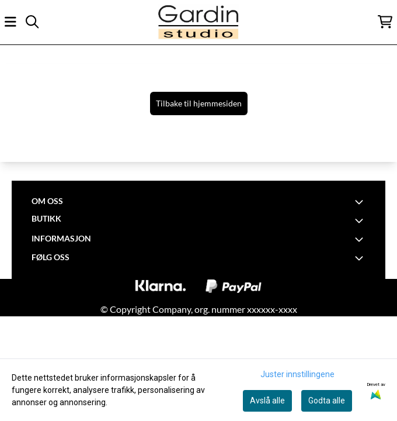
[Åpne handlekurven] (385, 22)
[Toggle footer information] (361, 201)
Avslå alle (267, 400)
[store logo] (198, 22)
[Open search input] (32, 21)
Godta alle (326, 400)
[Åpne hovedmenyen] (10, 22)
